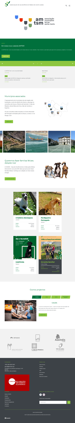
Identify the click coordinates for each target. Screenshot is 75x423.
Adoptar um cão (10, 178)
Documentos (42, 372)
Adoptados (7, 398)
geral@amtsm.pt (9, 366)
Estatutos (41, 374)
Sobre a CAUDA (8, 394)
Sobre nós (42, 362)
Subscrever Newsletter (44, 398)
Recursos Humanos (43, 376)
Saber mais (5, 56)
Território (41, 366)
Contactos (7, 362)
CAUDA (7, 391)
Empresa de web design (7, 417)
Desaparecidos (8, 400)
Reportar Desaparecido (9, 402)
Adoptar (6, 396)
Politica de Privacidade (37, 412)
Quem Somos (42, 364)
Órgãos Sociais (42, 368)
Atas (40, 370)
